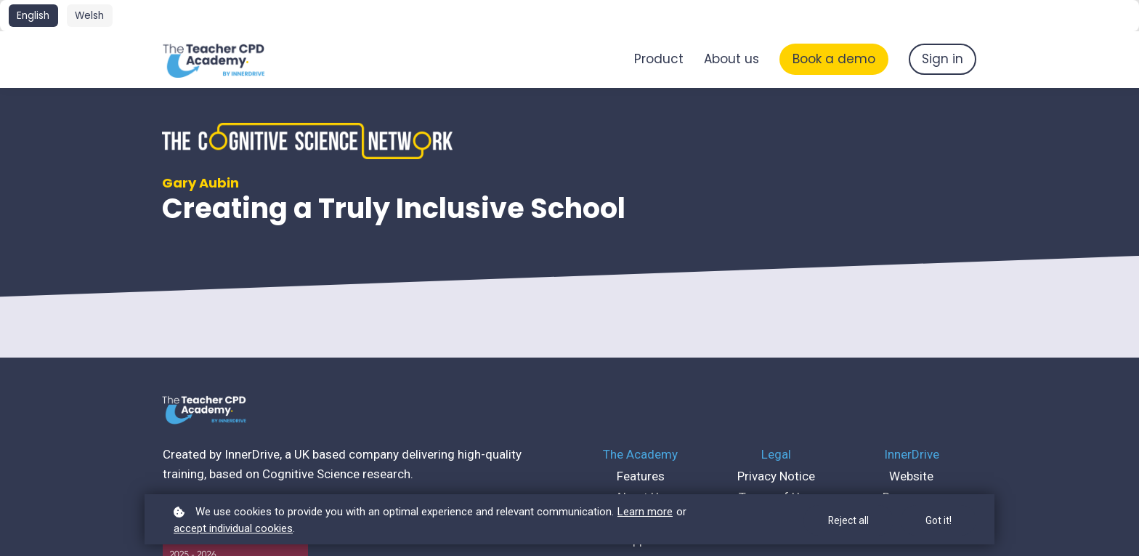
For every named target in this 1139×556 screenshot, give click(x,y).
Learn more (645, 511)
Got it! (938, 520)
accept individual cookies (233, 528)
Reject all (848, 520)
